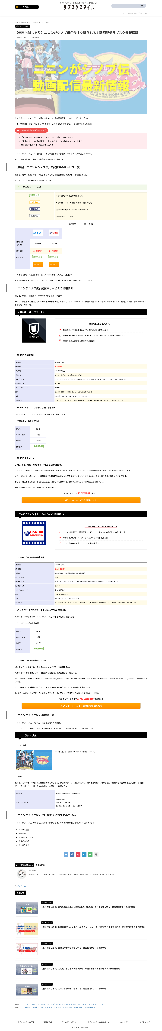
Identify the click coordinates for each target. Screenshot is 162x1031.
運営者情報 (48, 1022)
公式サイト (37, 264)
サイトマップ (145, 1022)
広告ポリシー (125, 1022)
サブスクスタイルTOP (25, 1022)
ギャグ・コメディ (23, 886)
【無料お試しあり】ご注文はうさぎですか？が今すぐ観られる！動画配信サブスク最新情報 (80, 968)
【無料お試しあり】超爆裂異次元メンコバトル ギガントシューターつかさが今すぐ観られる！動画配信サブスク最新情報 (93, 926)
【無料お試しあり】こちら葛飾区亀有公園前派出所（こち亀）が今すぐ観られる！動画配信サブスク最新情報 (88, 906)
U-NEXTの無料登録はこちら (81, 500)
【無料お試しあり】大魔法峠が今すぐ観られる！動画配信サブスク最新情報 (73, 947)
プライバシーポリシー (69, 1022)
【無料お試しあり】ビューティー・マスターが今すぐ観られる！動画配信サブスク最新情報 (58, 1007)
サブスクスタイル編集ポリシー (99, 1022)
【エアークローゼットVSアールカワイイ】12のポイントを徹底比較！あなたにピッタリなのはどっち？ (63, 1004)
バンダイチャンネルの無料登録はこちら (81, 705)
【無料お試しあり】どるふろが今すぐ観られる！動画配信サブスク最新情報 (73, 988)
